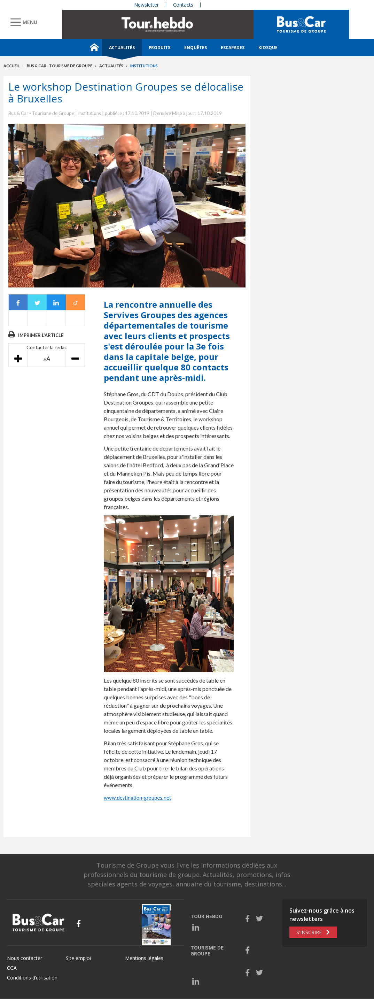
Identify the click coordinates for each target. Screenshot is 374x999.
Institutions (144, 65)
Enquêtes (195, 48)
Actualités (122, 48)
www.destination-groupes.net (137, 797)
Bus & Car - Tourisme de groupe (59, 65)
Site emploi (78, 958)
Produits (159, 48)
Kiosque (268, 48)
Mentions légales (144, 958)
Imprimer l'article (40, 335)
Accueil (11, 65)
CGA (12, 968)
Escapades (232, 48)
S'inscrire (309, 932)
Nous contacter (24, 958)
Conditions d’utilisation (32, 977)
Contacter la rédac (46, 347)
